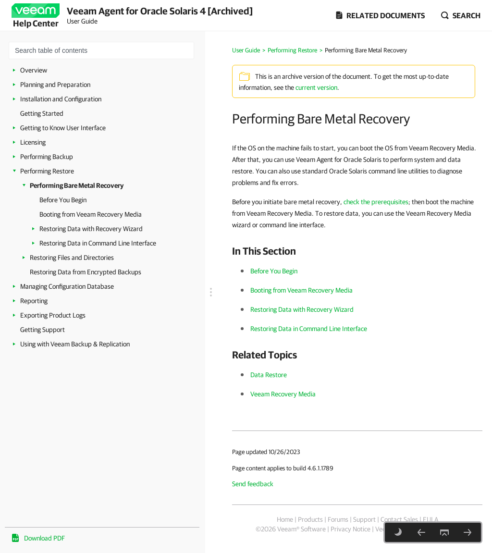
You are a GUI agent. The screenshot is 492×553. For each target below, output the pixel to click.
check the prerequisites (376, 202)
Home (285, 519)
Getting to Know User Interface (63, 128)
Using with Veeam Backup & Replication (75, 344)
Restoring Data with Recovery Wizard (91, 229)
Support (364, 519)
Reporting (34, 301)
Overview (33, 70)
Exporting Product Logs (53, 315)
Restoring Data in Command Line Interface (97, 243)
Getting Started (41, 113)
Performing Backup (46, 156)
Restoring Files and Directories (72, 257)
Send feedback (252, 484)
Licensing (33, 142)
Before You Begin (62, 200)
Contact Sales (399, 519)
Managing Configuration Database (67, 286)
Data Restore (268, 375)
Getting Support (42, 329)
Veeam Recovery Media (283, 394)
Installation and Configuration (60, 99)
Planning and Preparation (55, 84)
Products (310, 519)
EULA (430, 519)
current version (316, 87)
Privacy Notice (350, 529)
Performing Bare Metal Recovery (76, 185)
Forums (338, 519)
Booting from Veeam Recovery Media (90, 214)
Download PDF (44, 538)
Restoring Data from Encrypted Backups (85, 272)
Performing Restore (47, 171)
